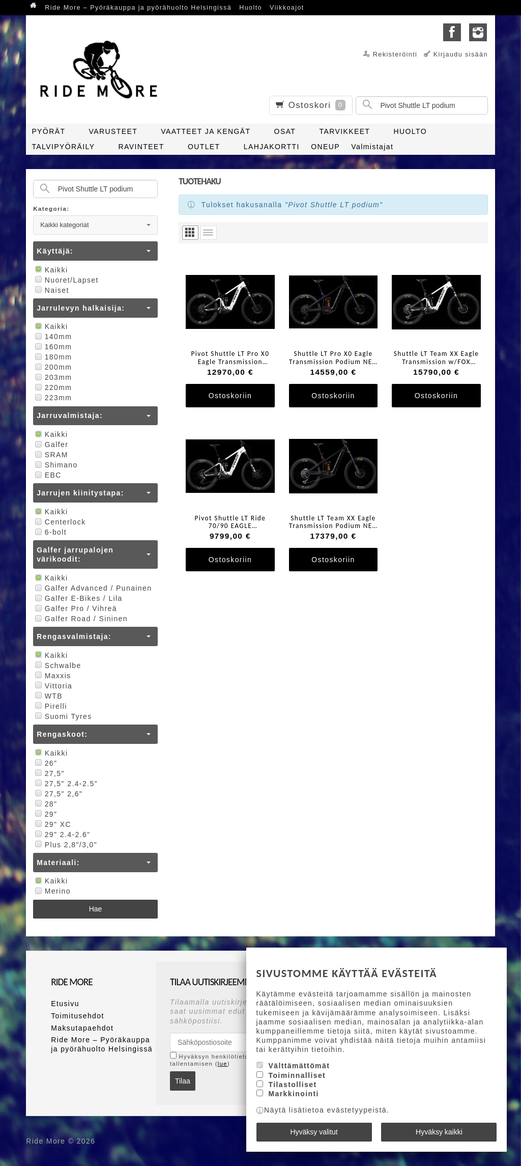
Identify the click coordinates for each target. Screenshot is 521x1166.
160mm (52, 347)
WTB (48, 696)
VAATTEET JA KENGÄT (205, 131)
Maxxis (52, 676)
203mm (52, 377)
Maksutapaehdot (82, 1028)
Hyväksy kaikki (439, 1132)
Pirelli (50, 706)
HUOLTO (410, 131)
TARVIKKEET (344, 131)
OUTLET (204, 147)
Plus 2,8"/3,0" (65, 845)
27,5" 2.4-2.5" (65, 784)
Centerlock (59, 522)
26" (45, 763)
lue (222, 1064)
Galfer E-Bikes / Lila (78, 598)
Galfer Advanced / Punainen (92, 588)
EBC (47, 475)
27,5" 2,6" (57, 794)
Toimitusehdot (77, 1016)
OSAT (285, 131)
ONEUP (325, 147)
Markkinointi (293, 1094)
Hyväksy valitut (313, 1132)
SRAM (50, 455)
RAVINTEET (141, 147)
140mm (52, 336)
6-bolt (50, 532)
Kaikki (50, 270)
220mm (52, 387)
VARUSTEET (113, 131)
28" (45, 804)
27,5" (49, 773)
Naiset (51, 290)
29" (45, 814)
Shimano (55, 465)
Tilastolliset (292, 1084)
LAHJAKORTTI (272, 147)
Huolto (250, 7)
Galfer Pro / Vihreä (75, 608)
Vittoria (52, 686)
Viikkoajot (287, 7)
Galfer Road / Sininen (80, 619)
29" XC (52, 824)
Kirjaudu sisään (460, 54)
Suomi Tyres (62, 716)
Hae (95, 909)
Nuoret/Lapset (66, 280)
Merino (52, 891)
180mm (52, 357)
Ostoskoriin (230, 396)
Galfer (50, 444)
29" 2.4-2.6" (61, 834)
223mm (52, 398)
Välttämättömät (299, 1066)
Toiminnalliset (297, 1075)
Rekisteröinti (395, 54)
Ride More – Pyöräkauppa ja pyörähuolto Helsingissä (138, 7)
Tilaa (182, 1081)
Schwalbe (57, 665)
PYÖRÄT (48, 131)
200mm (52, 367)
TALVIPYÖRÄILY (63, 147)
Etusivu (65, 1004)
